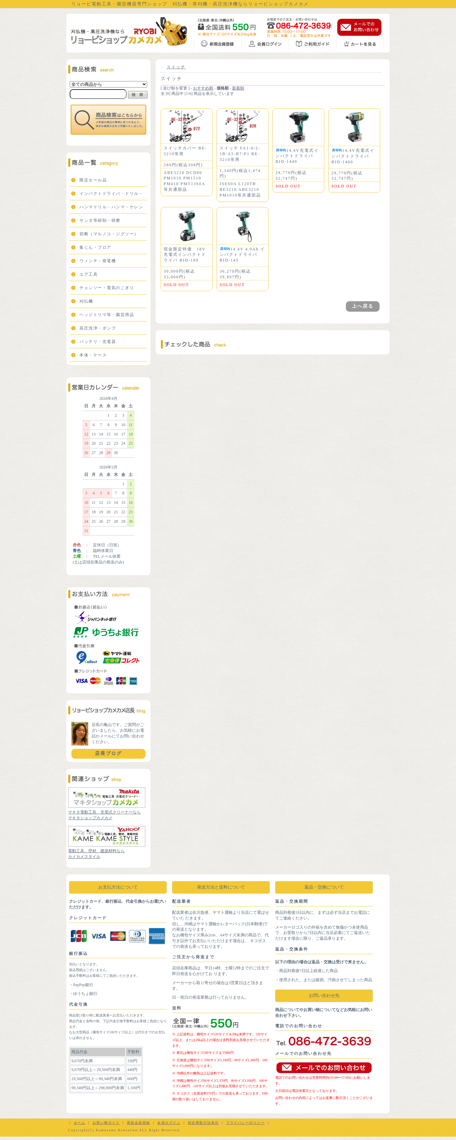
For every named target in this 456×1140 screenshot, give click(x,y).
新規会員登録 (138, 1123)
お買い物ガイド (106, 1123)
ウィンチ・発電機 (97, 260)
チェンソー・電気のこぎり (106, 287)
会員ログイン (169, 1123)
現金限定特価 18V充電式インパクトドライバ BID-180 (185, 255)
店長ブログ (108, 753)
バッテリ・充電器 (97, 341)
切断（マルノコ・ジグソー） (109, 234)
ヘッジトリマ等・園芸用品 (106, 314)
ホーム (80, 1123)
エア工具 (88, 274)
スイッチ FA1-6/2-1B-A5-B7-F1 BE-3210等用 (240, 154)
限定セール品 (93, 180)
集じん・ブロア (95, 247)
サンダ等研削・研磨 (100, 220)
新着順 (238, 88)
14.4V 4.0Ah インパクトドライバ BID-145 (242, 255)
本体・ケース (93, 355)
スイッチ (176, 67)
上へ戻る (362, 306)
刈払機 (86, 301)
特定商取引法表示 (203, 1123)
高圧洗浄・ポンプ (97, 328)
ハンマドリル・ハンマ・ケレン (111, 207)
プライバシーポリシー (245, 1123)
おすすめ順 (203, 88)
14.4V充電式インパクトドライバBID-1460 (352, 156)
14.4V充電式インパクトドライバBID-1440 (297, 156)
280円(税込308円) (183, 165)
